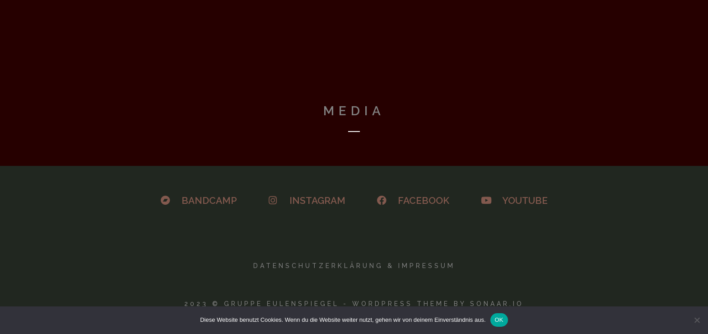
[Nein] (696, 320)
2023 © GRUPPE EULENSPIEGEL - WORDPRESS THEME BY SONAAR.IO (354, 303)
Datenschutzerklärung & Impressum (354, 265)
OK (499, 319)
